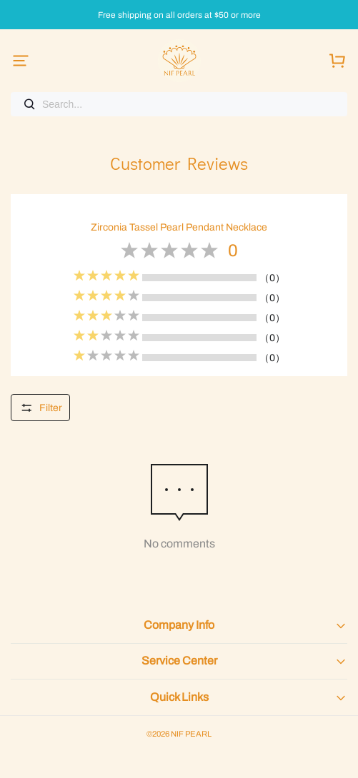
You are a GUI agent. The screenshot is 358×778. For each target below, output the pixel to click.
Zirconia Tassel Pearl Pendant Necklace (179, 227)
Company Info (179, 625)
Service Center (179, 661)
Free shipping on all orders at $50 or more (179, 15)
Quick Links (179, 697)
